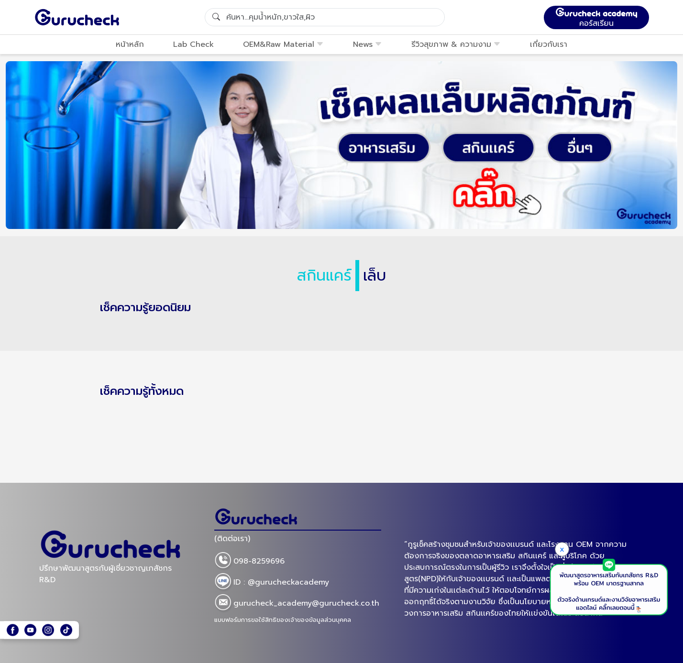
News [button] (367, 44)
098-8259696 (249, 561)
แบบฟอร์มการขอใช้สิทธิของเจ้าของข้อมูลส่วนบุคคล (282, 619)
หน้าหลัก (130, 44)
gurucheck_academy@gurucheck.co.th (296, 603)
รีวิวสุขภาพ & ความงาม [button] (456, 44)
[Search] (325, 17)
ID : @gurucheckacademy (271, 582)
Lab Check (193, 44)
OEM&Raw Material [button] (283, 44)
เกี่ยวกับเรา (548, 44)
